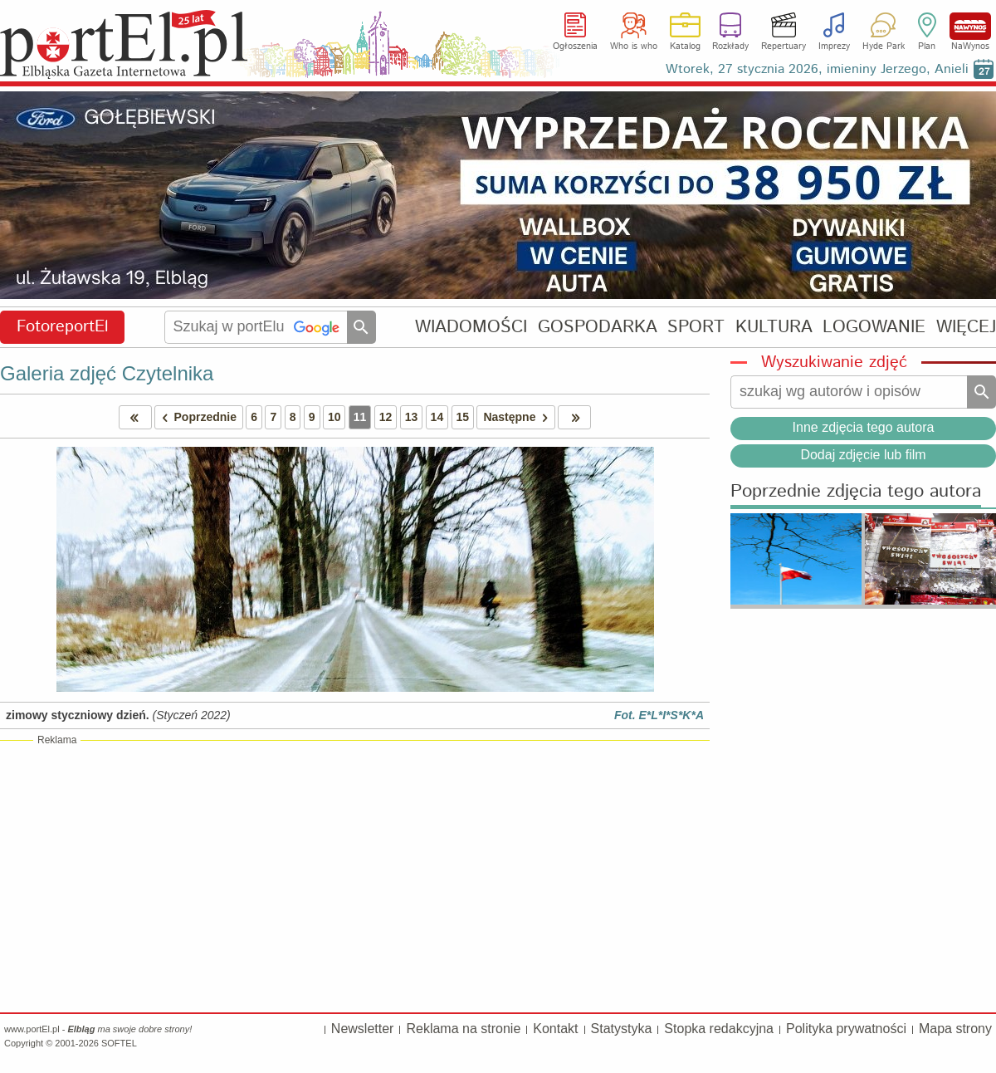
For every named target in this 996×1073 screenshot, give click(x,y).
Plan (926, 46)
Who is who (633, 46)
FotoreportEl (63, 327)
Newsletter (362, 1029)
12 (386, 417)
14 (437, 417)
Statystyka (621, 1029)
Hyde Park (883, 46)
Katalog (685, 46)
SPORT (696, 327)
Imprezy (834, 46)
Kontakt (555, 1029)
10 (334, 417)
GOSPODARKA (597, 327)
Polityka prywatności (846, 1029)
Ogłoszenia (575, 46)
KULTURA (774, 327)
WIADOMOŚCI (471, 327)
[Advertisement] (355, 875)
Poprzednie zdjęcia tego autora (855, 492)
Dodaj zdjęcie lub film (862, 455)
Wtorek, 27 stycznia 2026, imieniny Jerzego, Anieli (817, 69)
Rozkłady (730, 46)
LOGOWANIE (874, 327)
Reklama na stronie (463, 1029)
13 (411, 417)
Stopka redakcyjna (719, 1029)
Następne (518, 417)
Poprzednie (196, 417)
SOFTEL (119, 1043)
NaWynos (970, 26)
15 (463, 417)
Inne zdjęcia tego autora (864, 427)
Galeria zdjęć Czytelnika (106, 373)
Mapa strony (955, 1029)
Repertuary (783, 46)
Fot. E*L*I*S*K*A (659, 715)
